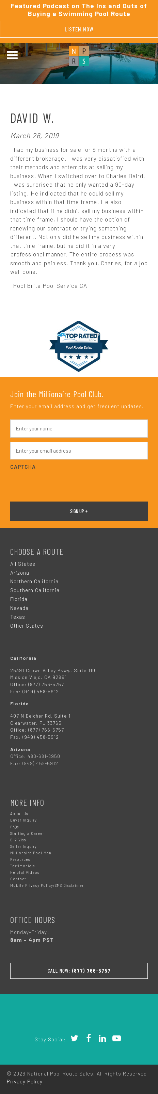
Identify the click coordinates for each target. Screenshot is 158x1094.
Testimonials (22, 866)
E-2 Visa (18, 840)
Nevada (19, 608)
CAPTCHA (23, 467)
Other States (26, 626)
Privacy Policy (25, 1081)
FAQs (14, 827)
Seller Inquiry (23, 846)
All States (22, 564)
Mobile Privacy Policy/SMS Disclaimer (47, 885)
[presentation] (62, 484)
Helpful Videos (24, 872)
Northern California (34, 581)
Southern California (35, 590)
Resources (20, 859)
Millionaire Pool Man (30, 853)
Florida (19, 599)
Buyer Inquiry (23, 820)
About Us (19, 813)
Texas (17, 617)
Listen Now (79, 29)
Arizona (19, 573)
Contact (18, 879)
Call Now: (79, 971)
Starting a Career (27, 833)
